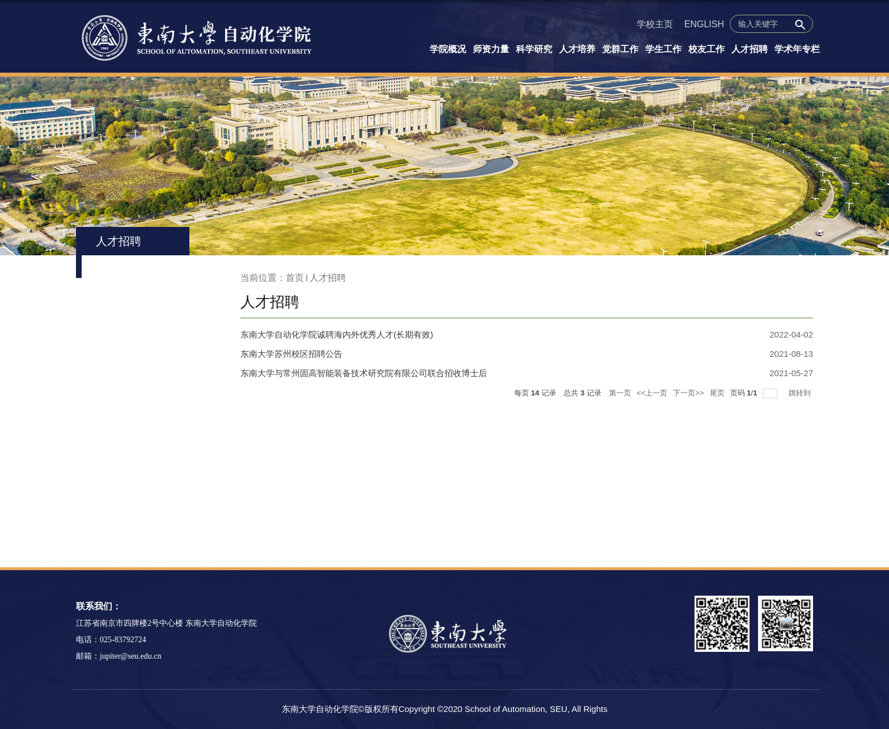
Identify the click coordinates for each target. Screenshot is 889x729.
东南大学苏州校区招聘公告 (291, 354)
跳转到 (801, 393)
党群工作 (620, 49)
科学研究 (534, 49)
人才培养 (577, 49)
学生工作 (663, 49)
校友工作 (706, 49)
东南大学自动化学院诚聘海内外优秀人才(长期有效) (336, 334)
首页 (295, 278)
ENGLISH (704, 24)
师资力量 (491, 49)
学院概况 (448, 49)
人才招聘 (749, 49)
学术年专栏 (797, 49)
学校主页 (655, 24)
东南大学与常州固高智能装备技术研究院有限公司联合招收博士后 (363, 373)
